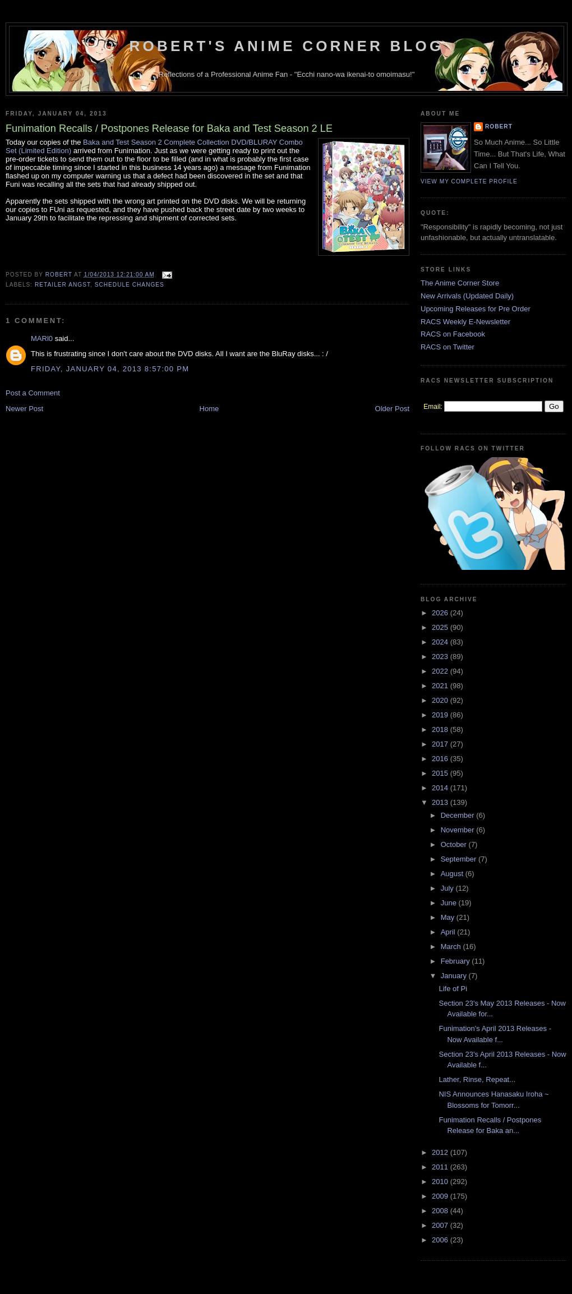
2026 (441, 613)
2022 (441, 671)
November (459, 830)
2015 (441, 773)
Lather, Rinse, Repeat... (477, 1079)
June (450, 903)
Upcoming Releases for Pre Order (476, 309)
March (452, 946)
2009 (441, 1196)
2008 (441, 1210)
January (455, 975)
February (456, 961)
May (448, 917)
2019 (441, 715)
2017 (441, 744)
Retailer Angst (62, 285)
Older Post (392, 408)
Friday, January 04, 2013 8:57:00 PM (110, 369)
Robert (499, 126)
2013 (441, 802)
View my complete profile (469, 181)
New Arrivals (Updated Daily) (467, 296)
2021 (441, 685)
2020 (441, 700)
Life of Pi (453, 988)
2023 (441, 656)
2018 (441, 729)
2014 (441, 788)
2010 (441, 1181)
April (449, 932)
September (459, 859)
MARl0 (42, 338)
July (448, 888)
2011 (441, 1167)
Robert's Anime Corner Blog (287, 46)
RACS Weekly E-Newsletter (465, 321)
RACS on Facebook (453, 334)
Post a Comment (33, 393)
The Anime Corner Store (460, 283)
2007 (441, 1225)
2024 (441, 642)
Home (209, 408)
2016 (441, 758)
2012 (441, 1152)
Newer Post (24, 408)
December (459, 815)
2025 (441, 627)
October (455, 844)
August (453, 873)
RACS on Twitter (447, 347)
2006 (441, 1240)
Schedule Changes (129, 285)
